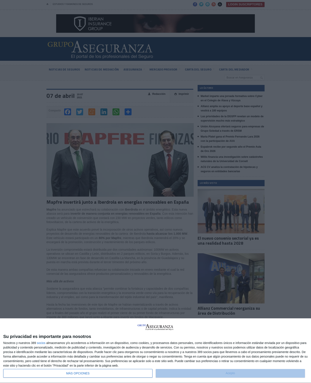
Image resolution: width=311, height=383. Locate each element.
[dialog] (155, 351)
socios (41, 342)
